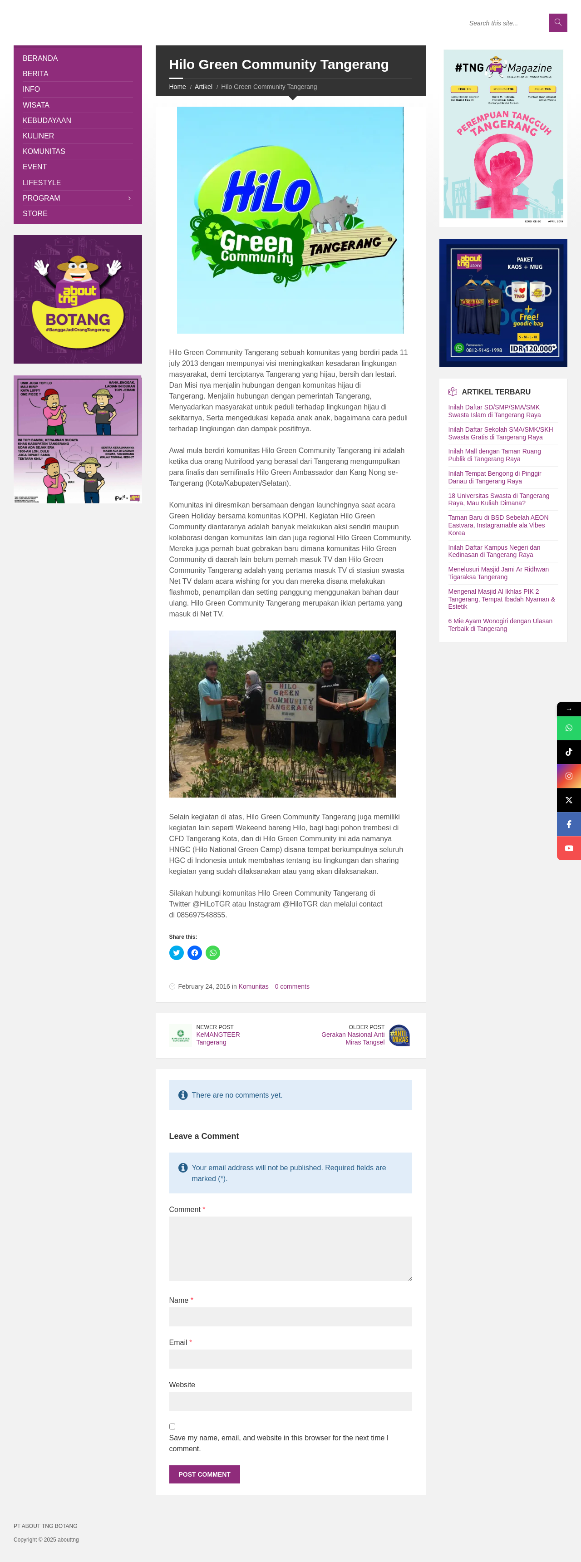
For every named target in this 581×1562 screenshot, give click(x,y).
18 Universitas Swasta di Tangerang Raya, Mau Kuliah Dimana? (499, 499)
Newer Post (215, 1027)
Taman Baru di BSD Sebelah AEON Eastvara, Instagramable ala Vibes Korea (498, 525)
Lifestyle (42, 183)
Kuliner (38, 136)
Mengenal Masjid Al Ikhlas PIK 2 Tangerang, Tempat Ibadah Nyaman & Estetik (502, 599)
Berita (36, 74)
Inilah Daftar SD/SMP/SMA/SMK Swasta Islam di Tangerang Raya (494, 411)
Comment (187, 1209)
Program (41, 198)
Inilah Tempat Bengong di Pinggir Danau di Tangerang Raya (495, 477)
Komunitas (254, 986)
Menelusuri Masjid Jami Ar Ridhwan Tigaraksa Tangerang (498, 573)
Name (181, 1300)
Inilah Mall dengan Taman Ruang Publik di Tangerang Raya (494, 455)
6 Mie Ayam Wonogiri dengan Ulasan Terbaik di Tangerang (500, 624)
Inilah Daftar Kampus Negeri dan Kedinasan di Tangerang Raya (494, 551)
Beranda (40, 58)
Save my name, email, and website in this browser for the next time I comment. (279, 1443)
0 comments (292, 986)
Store (35, 213)
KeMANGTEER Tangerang (218, 1038)
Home (177, 86)
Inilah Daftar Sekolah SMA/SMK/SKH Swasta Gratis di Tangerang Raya (500, 433)
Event (35, 167)
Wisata (36, 105)
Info (31, 89)
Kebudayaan (47, 120)
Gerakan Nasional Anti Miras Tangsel (352, 1038)
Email (180, 1342)
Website (182, 1385)
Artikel (203, 86)
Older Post (367, 1027)
